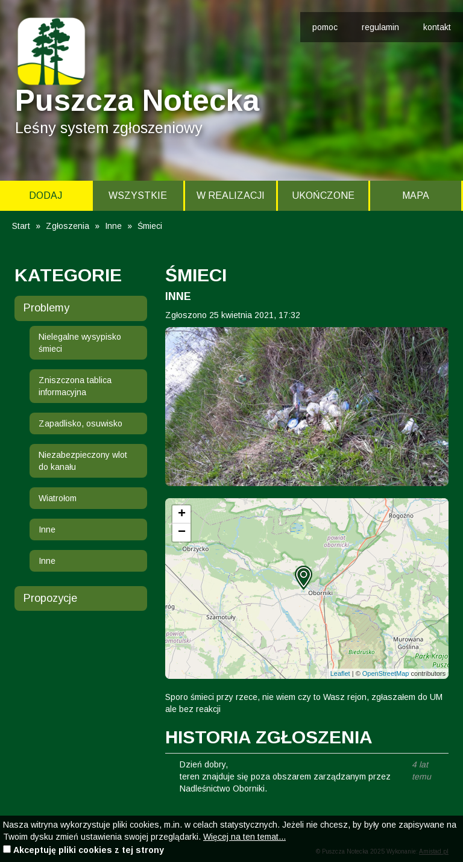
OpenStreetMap (385, 673)
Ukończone (323, 195)
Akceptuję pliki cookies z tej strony (88, 850)
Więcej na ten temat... (244, 837)
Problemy (46, 308)
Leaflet (340, 673)
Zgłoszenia (67, 226)
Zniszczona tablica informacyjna (75, 386)
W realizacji (231, 195)
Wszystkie (138, 195)
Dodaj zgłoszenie (45, 200)
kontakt (437, 27)
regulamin (380, 27)
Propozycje (50, 598)
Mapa (415, 195)
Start (21, 226)
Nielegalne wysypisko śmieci (80, 343)
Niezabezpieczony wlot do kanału (83, 461)
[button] (303, 578)
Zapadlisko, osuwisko (80, 423)
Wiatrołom (58, 498)
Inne (113, 226)
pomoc (325, 27)
